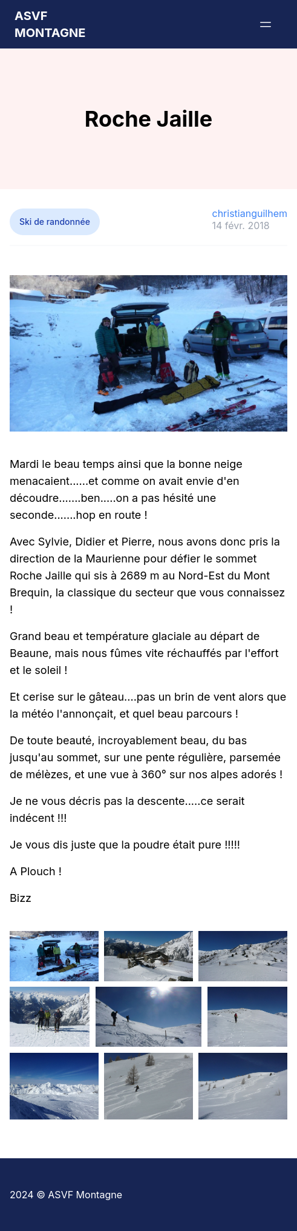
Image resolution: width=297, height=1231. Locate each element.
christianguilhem (249, 213)
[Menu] (265, 24)
